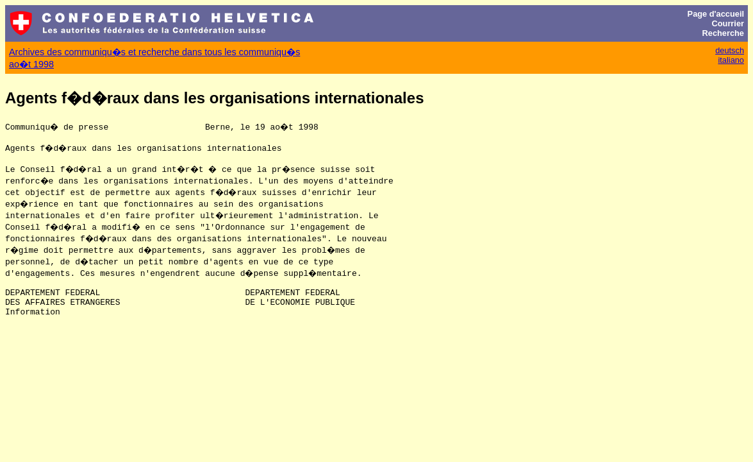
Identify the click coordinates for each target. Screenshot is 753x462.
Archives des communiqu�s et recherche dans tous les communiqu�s (154, 52)
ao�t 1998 (31, 64)
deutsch (729, 50)
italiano (731, 60)
